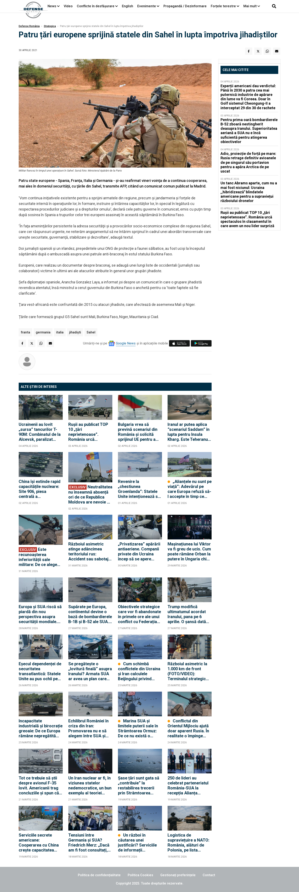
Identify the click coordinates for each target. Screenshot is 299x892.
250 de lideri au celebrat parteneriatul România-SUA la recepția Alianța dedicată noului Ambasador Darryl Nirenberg (188, 785)
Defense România (29, 26)
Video (68, 6)
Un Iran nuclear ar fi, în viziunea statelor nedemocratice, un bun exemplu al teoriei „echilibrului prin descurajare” (90, 785)
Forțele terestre (223, 6)
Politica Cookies (140, 875)
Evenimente (146, 6)
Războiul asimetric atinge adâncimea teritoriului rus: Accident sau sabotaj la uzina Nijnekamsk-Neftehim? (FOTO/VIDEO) (88, 551)
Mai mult (251, 6)
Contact (209, 875)
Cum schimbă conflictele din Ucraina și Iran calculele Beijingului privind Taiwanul (139, 671)
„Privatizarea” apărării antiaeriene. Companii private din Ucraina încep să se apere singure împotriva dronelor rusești (139, 551)
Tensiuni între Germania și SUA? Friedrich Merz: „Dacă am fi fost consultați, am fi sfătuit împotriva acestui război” (89, 843)
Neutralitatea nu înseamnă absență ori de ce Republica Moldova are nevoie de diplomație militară (90, 494)
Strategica (50, 26)
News (52, 6)
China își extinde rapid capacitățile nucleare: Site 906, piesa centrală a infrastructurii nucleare (40, 489)
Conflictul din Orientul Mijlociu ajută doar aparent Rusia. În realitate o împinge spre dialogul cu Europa (188, 728)
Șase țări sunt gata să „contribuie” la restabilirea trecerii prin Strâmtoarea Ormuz (138, 785)
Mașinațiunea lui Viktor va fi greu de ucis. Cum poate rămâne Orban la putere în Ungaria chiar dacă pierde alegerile (189, 551)
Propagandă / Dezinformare (185, 6)
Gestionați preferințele (178, 875)
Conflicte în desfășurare (95, 6)
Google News (126, 343)
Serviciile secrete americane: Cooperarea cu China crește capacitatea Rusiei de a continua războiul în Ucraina (39, 843)
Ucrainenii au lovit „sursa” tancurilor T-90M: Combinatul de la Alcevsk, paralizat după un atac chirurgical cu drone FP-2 (40, 432)
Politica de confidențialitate (99, 875)
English (127, 6)
